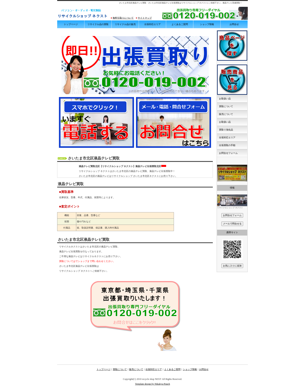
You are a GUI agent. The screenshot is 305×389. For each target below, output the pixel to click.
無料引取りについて (123, 18)
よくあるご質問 (180, 24)
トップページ (71, 24)
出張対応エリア (152, 24)
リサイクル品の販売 (125, 24)
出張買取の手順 (227, 145)
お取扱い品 (225, 98)
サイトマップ (145, 18)
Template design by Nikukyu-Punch (152, 384)
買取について (226, 106)
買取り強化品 (226, 129)
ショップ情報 (207, 24)
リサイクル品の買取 (98, 24)
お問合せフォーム (228, 153)
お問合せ (234, 24)
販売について (226, 114)
